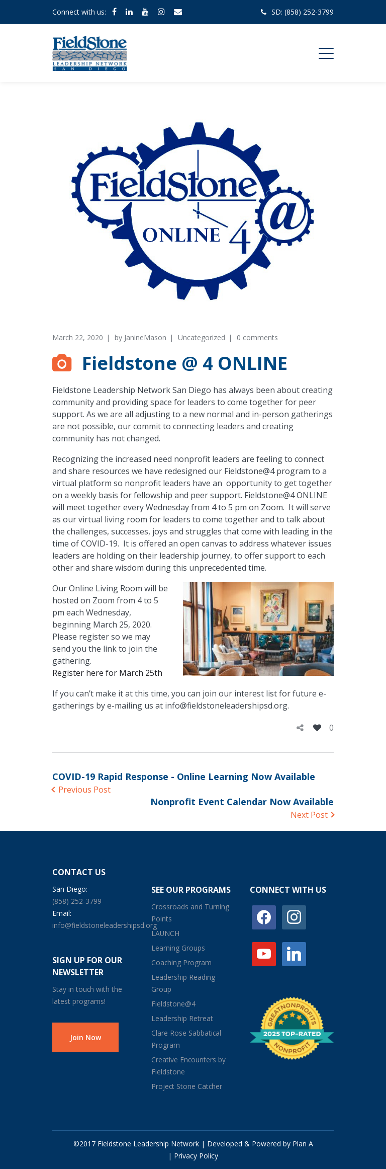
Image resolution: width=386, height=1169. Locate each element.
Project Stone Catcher (186, 1086)
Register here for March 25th (107, 672)
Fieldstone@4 (173, 1003)
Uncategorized (201, 337)
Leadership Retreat (182, 1018)
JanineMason (145, 337)
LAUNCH (165, 933)
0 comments (257, 337)
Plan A (303, 1143)
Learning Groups (178, 948)
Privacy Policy (196, 1155)
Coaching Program (181, 962)
